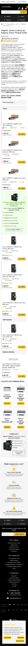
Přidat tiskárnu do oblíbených (10, 38)
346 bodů (9, 340)
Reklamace (14, 551)
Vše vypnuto (20, 641)
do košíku (22, 134)
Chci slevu (19, 534)
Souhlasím (7, 637)
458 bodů (9, 308)
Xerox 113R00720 (12, 60)
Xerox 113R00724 (19, 58)
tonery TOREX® (19, 65)
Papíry (21, 16)
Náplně (7, 16)
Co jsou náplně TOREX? (14, 229)
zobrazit (7, 403)
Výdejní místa (14, 545)
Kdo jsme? (14, 576)
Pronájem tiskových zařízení (14, 566)
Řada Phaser (23, 24)
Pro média (14, 584)
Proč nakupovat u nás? (14, 558)
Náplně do (7, 396)
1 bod (23, 127)
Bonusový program (14, 549)
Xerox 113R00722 (6, 57)
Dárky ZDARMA (14, 560)
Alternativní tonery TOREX (14, 562)
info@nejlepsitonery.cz (15, 598)
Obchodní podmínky (14, 582)
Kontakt (14, 586)
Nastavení (21, 637)
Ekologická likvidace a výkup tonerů (14, 564)
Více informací (15, 634)
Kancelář (21, 20)
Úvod (3, 24)
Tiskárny (7, 20)
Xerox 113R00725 (15, 55)
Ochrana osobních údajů (14, 580)
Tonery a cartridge (10, 24)
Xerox (17, 24)
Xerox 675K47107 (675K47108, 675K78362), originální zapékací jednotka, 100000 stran (11, 365)
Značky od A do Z (14, 547)
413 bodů (9, 252)
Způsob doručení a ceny (14, 543)
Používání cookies (14, 578)
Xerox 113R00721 (16, 62)
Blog (14, 568)
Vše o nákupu (22, 1)
